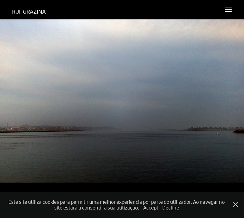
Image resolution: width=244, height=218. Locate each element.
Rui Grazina (29, 11)
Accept (150, 207)
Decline (170, 207)
